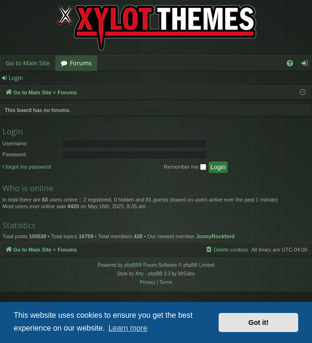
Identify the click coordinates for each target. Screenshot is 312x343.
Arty (139, 273)
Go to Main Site (28, 63)
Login (16, 78)
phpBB (131, 265)
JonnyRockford (215, 236)
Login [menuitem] (306, 65)
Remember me (185, 167)
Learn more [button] (128, 328)
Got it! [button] (259, 322)
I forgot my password (26, 167)
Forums (80, 63)
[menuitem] (289, 63)
